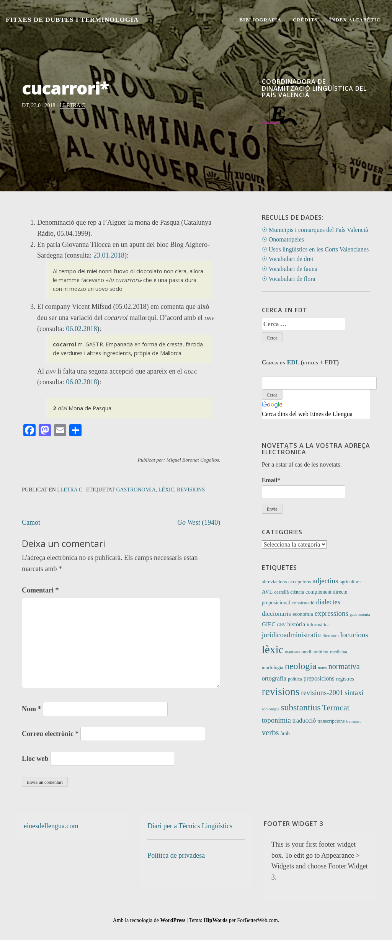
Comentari (40, 590)
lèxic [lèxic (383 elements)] (273, 649)
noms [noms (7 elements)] (322, 668)
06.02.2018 (81, 329)
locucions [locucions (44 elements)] (354, 635)
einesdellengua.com (51, 826)
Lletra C (72, 105)
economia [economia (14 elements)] (302, 614)
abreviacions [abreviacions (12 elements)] (274, 581)
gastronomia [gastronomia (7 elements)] (360, 614)
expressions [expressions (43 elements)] (331, 613)
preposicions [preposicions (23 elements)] (319, 678)
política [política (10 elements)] (295, 679)
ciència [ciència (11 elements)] (297, 592)
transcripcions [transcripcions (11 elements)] (331, 721)
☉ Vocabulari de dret (288, 259)
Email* (303, 487)
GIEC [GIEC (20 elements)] (269, 624)
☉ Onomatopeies (283, 239)
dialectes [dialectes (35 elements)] (328, 602)
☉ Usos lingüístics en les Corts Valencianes (315, 249)
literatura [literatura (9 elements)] (330, 635)
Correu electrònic (50, 734)
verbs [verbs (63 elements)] (270, 732)
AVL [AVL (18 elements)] (267, 592)
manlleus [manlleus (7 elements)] (292, 652)
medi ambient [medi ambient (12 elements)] (314, 651)
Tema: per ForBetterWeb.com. (234, 920)
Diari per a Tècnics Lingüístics (189, 826)
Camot (31, 522)
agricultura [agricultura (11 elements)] (350, 581)
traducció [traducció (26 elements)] (304, 720)
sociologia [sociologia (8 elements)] (270, 709)
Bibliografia (260, 20)
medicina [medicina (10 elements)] (338, 651)
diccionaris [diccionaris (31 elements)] (276, 613)
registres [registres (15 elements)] (345, 679)
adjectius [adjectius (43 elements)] (325, 581)
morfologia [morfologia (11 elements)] (272, 667)
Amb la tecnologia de (149, 920)
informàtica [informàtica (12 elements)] (318, 624)
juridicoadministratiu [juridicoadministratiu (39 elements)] (291, 635)
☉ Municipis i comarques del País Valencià (315, 230)
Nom (31, 709)
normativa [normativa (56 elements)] (344, 666)
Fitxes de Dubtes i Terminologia (72, 19)
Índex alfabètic (355, 20)
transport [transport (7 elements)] (353, 721)
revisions (191, 490)
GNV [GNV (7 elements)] (281, 625)
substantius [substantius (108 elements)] (301, 707)
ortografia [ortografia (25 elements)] (274, 678)
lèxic (166, 490)
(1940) (198, 522)
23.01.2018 (108, 255)
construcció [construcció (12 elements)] (303, 602)
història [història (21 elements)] (296, 624)
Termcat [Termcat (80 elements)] (335, 707)
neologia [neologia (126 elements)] (301, 666)
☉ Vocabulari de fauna (289, 269)
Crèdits (305, 20)
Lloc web (35, 758)
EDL (293, 362)
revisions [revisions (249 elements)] (281, 691)
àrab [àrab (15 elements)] (285, 733)
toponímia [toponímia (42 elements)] (276, 720)
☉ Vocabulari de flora (288, 279)
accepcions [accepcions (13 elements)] (299, 581)
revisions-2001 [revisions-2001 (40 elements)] (322, 693)
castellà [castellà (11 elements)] (281, 592)
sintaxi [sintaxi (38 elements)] (354, 693)
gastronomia (135, 490)
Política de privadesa (176, 855)
